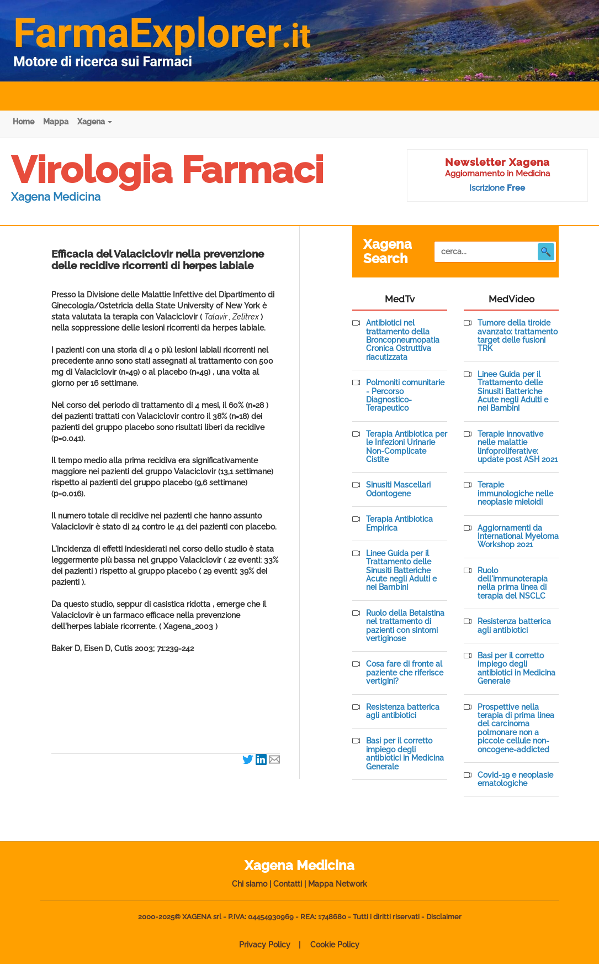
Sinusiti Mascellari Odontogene (398, 489)
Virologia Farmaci (167, 170)
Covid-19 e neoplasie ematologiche (515, 779)
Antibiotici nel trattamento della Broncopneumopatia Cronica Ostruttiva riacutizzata (402, 340)
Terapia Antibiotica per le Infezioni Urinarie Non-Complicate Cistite (406, 447)
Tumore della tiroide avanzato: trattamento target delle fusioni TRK (518, 336)
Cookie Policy (334, 944)
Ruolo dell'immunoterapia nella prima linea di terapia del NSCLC (513, 583)
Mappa (55, 121)
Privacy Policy (264, 944)
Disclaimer (444, 917)
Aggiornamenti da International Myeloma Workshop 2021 (518, 536)
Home (23, 121)
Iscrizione (497, 188)
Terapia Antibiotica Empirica (399, 523)
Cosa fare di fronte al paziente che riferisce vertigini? (404, 672)
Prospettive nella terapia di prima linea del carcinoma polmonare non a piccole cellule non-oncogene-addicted (516, 728)
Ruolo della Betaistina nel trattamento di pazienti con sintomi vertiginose (405, 626)
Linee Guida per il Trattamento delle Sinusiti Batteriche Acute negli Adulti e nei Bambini (401, 570)
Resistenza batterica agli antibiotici (402, 711)
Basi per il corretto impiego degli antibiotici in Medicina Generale (405, 754)
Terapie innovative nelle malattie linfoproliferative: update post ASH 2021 (518, 447)
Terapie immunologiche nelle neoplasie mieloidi (515, 493)
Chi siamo (249, 883)
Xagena (94, 121)
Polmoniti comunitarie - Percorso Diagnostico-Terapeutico (405, 395)
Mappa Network (337, 883)
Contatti (287, 883)
